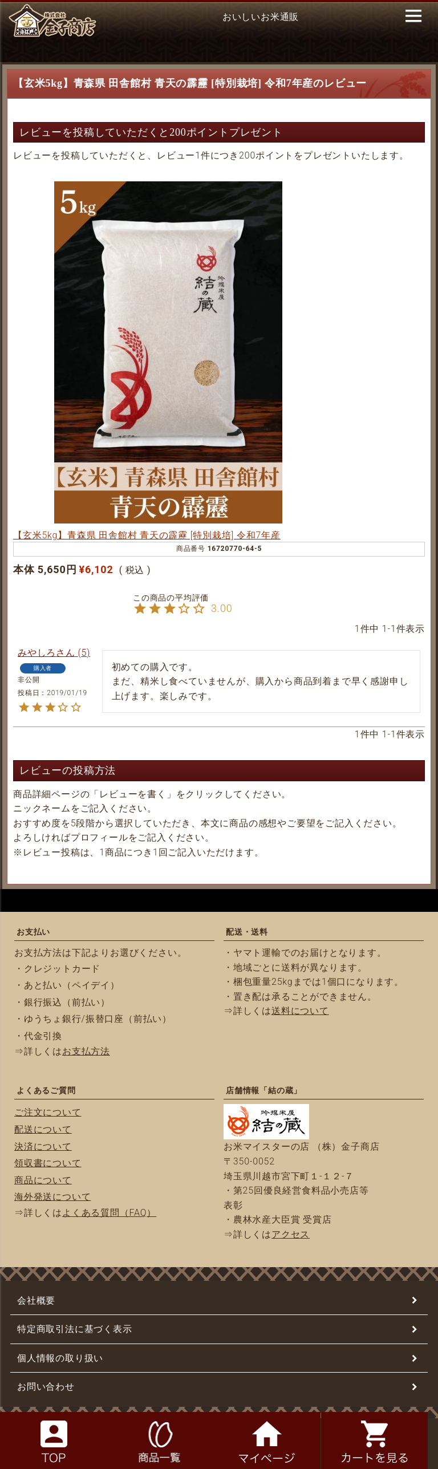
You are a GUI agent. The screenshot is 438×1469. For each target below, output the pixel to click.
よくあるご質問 (46, 1090)
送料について (300, 1010)
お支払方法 (86, 1051)
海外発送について (52, 1196)
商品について (43, 1180)
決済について (43, 1146)
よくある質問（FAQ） (109, 1212)
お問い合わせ (46, 1386)
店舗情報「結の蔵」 (264, 1090)
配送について (43, 1129)
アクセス (290, 1234)
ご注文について (48, 1112)
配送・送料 (247, 931)
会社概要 (36, 1300)
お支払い (33, 931)
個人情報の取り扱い (60, 1358)
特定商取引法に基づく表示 (74, 1329)
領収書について (48, 1163)
